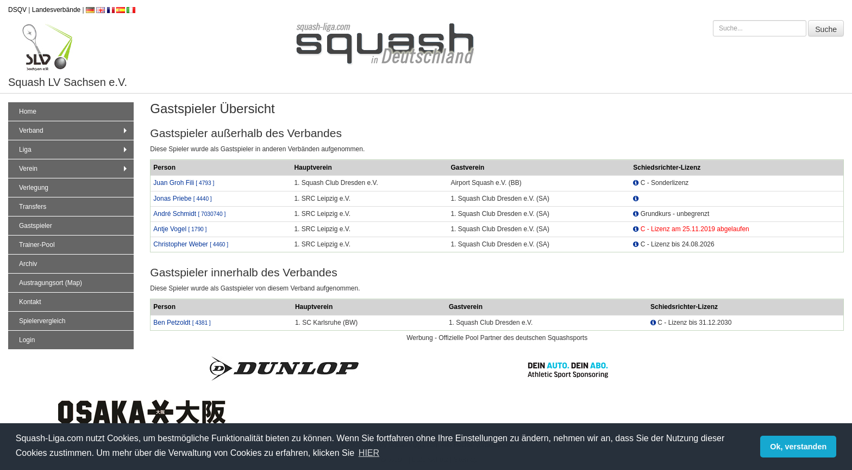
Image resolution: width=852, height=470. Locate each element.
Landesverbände (56, 10)
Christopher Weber (190, 244)
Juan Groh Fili (183, 183)
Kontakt (30, 302)
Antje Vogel (179, 229)
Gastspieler (35, 226)
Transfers (32, 207)
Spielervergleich (42, 321)
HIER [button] (369, 452)
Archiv (28, 264)
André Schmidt (189, 214)
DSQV (17, 10)
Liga (74, 149)
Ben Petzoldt (181, 322)
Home (27, 111)
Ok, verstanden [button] (798, 446)
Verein (74, 168)
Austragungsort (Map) (50, 283)
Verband (74, 130)
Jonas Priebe (182, 198)
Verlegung (33, 187)
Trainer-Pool (37, 245)
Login (27, 340)
